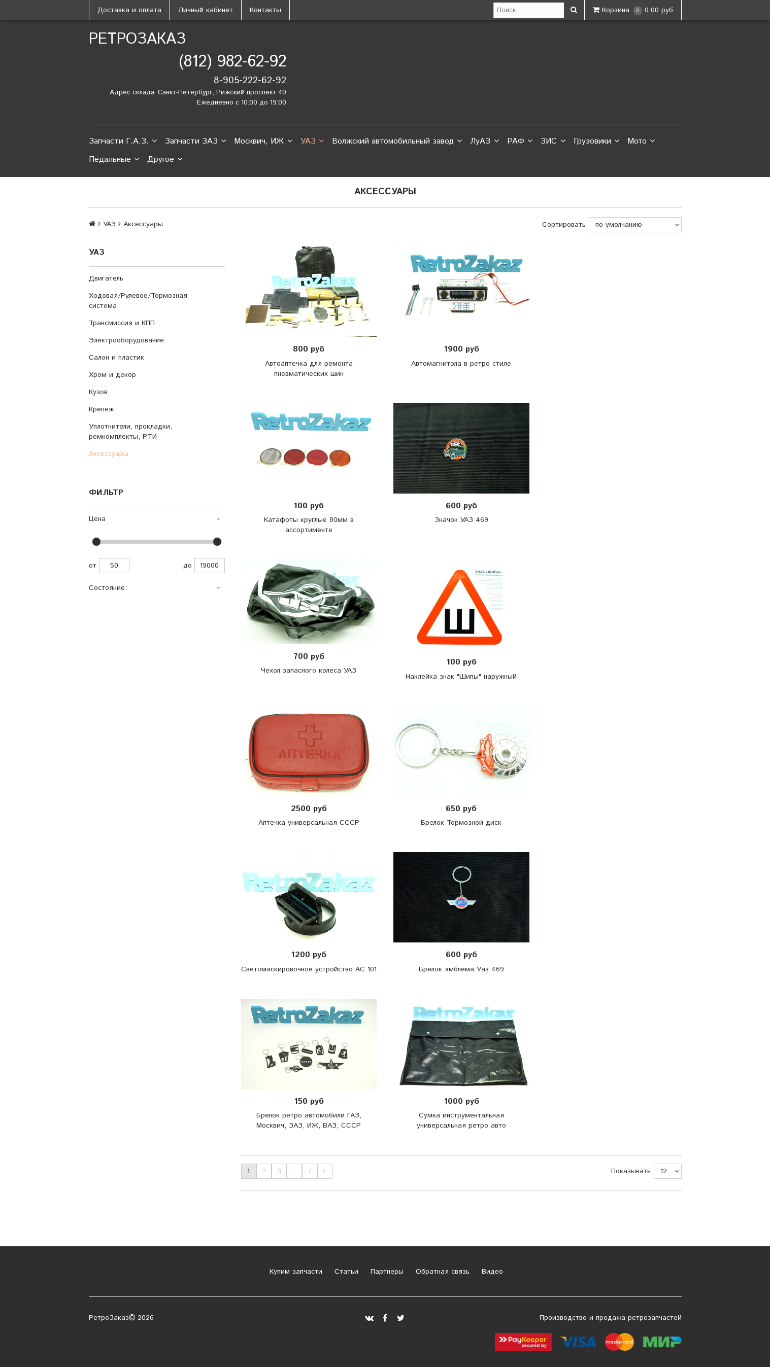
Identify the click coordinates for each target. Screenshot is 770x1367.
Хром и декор (112, 375)
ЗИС (553, 141)
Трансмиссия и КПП (122, 323)
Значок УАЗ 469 (461, 520)
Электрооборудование (126, 340)
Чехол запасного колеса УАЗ (308, 670)
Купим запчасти (294, 1272)
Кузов (98, 392)
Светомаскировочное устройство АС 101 (309, 969)
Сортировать (564, 225)
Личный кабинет (205, 10)
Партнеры (386, 1272)
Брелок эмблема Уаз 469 (461, 969)
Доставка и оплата (129, 10)
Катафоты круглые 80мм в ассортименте (309, 525)
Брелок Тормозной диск (461, 823)
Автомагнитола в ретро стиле (461, 364)
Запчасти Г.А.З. (123, 141)
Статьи (345, 1272)
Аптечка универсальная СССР (308, 823)
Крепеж (101, 409)
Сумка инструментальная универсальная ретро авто (461, 1120)
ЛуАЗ (484, 141)
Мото (641, 141)
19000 (209, 565)
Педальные (114, 160)
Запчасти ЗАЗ (195, 141)
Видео (491, 1272)
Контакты (265, 10)
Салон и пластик (116, 358)
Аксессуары (108, 454)
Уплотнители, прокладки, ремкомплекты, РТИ (130, 432)
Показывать (631, 1171)
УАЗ (312, 141)
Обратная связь (441, 1272)
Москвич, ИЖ (263, 141)
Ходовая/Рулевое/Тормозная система (138, 301)
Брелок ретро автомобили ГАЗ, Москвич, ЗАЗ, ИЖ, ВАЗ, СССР (308, 1120)
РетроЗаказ (137, 39)
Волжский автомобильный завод (397, 141)
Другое (164, 160)
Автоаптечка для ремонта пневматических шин (309, 369)
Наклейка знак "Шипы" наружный (461, 677)
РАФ (519, 141)
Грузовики (596, 141)
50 (114, 565)
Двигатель (106, 278)
